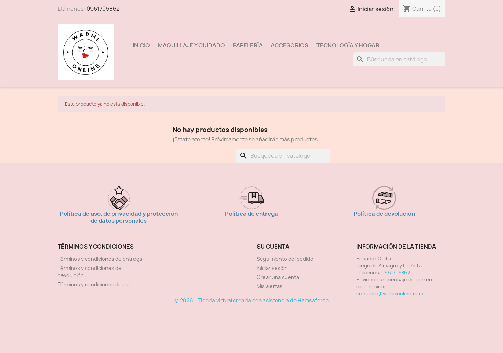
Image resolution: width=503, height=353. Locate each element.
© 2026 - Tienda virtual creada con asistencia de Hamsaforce (251, 300)
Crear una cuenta (278, 277)
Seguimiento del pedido (285, 259)
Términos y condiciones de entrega (100, 259)
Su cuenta (273, 246)
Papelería (248, 45)
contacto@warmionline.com (389, 293)
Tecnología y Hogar (347, 45)
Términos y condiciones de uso (95, 284)
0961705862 (103, 9)
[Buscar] (399, 59)
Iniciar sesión (272, 268)
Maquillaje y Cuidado (191, 45)
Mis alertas (270, 286)
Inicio (141, 45)
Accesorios (289, 45)
